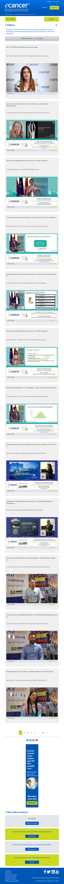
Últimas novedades (27, 38)
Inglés (49, 1)
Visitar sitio (32, 836)
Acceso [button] (44, 7)
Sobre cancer (32, 849)
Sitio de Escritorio (11, 879)
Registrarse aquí (32, 823)
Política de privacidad (12, 881)
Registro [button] (54, 7)
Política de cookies (11, 875)
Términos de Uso (10, 877)
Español (56, 1)
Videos (11, 24)
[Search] (56, 25)
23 (43, 733)
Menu (11, 19)
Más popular (39, 38)
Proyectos (8, 873)
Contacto (8, 871)
